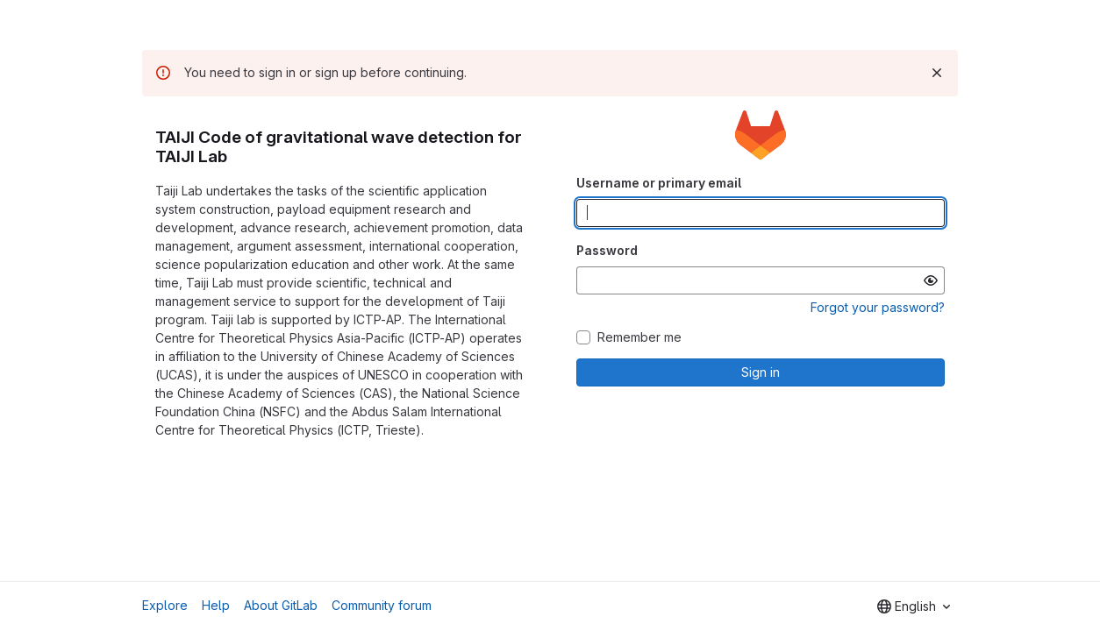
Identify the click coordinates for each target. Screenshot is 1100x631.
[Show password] (931, 280)
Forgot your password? (878, 307)
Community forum (382, 605)
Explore (165, 605)
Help (216, 605)
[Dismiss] (936, 72)
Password (607, 250)
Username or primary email (658, 182)
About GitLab (281, 605)
